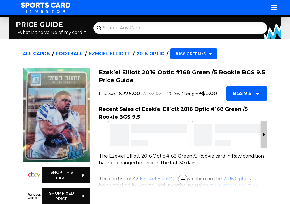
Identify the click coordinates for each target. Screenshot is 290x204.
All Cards (36, 53)
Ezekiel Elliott (110, 53)
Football (69, 53)
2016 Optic (150, 53)
